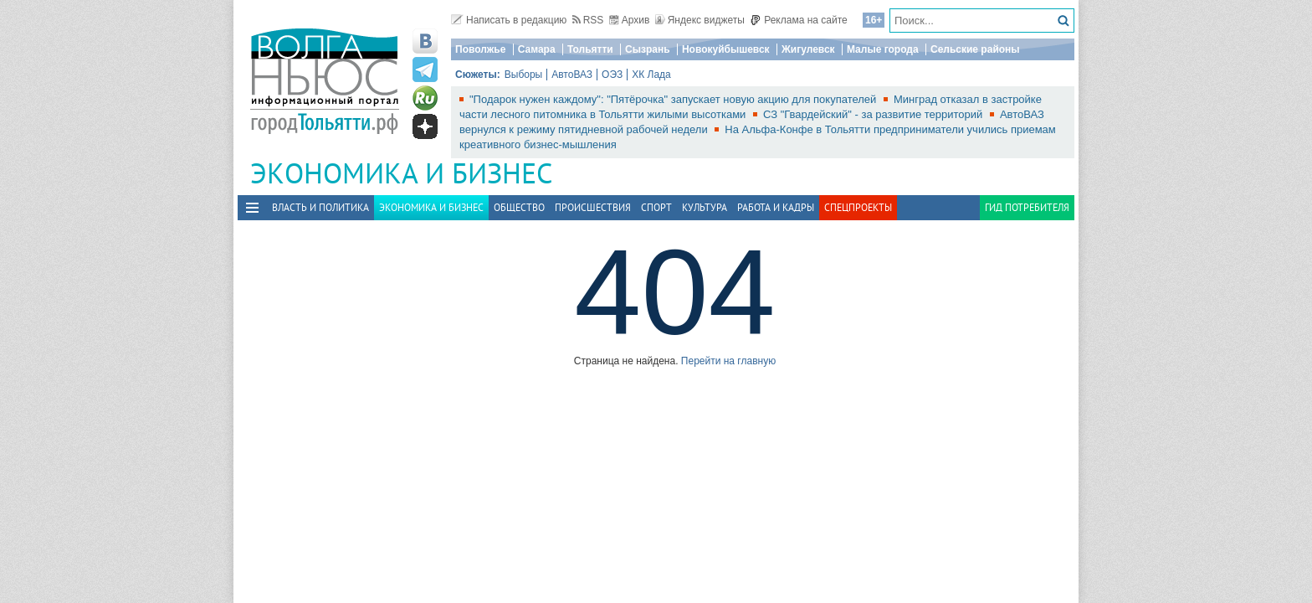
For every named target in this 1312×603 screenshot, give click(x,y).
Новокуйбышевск (726, 49)
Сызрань (647, 49)
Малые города (883, 49)
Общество (519, 207)
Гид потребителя (1027, 207)
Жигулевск (808, 49)
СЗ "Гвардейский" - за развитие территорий (874, 114)
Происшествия (593, 207)
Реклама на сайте (799, 20)
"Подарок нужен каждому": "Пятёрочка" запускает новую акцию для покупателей (674, 99)
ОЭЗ (612, 74)
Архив (629, 20)
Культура (704, 207)
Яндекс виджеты (700, 20)
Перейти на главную (728, 361)
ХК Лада (651, 74)
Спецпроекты (858, 207)
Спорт (656, 207)
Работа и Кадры (775, 207)
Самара (537, 49)
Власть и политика (320, 207)
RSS (588, 20)
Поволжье (480, 49)
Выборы (523, 74)
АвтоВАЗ (571, 74)
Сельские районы (975, 49)
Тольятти (590, 49)
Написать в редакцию (508, 20)
